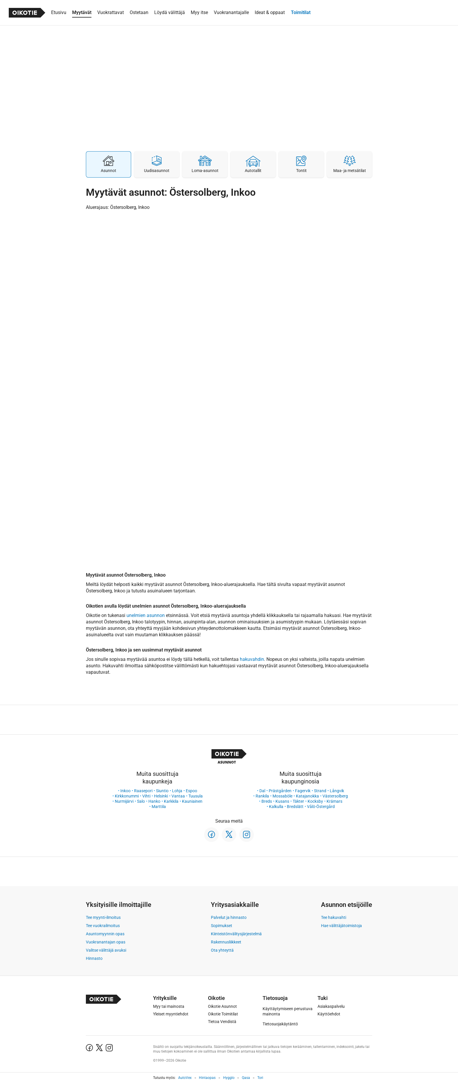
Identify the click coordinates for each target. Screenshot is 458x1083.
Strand (320, 790)
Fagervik (302, 790)
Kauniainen (192, 801)
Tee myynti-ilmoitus (103, 917)
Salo (141, 801)
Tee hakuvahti (333, 917)
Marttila (159, 806)
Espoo (191, 790)
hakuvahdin (252, 659)
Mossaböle (282, 796)
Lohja (177, 790)
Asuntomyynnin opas (105, 933)
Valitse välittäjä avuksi (106, 950)
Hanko (154, 801)
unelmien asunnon (145, 615)
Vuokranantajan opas (105, 942)
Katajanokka (307, 796)
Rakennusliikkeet (226, 942)
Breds (266, 801)
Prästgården (280, 790)
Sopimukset (221, 925)
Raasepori (143, 790)
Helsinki (161, 796)
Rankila (262, 796)
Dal (262, 790)
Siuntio (162, 790)
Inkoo (125, 790)
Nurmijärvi (124, 801)
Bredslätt (295, 806)
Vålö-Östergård (321, 806)
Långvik (337, 790)
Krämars (334, 801)
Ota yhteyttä (222, 950)
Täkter (298, 801)
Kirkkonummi (127, 796)
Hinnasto (94, 958)
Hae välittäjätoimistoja (341, 925)
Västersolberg (335, 796)
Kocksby (315, 801)
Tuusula (195, 796)
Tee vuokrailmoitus (103, 925)
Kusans (282, 801)
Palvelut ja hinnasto (229, 917)
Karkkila (171, 801)
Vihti (146, 796)
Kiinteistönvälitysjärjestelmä (236, 933)
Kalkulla (276, 806)
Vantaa (178, 796)
